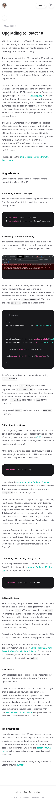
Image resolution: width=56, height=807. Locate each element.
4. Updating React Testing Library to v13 (21, 558)
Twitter (20, 764)
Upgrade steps (10, 173)
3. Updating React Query (13, 425)
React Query (36, 95)
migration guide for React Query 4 (33, 482)
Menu (41, 5)
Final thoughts (11, 728)
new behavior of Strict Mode (18, 712)
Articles (37, 792)
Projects (27, 792)
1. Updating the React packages (17, 193)
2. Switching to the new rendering (18, 236)
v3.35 (38, 437)
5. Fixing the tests (10, 598)
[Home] (4, 5)
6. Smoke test (8, 669)
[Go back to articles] (4, 18)
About (18, 792)
